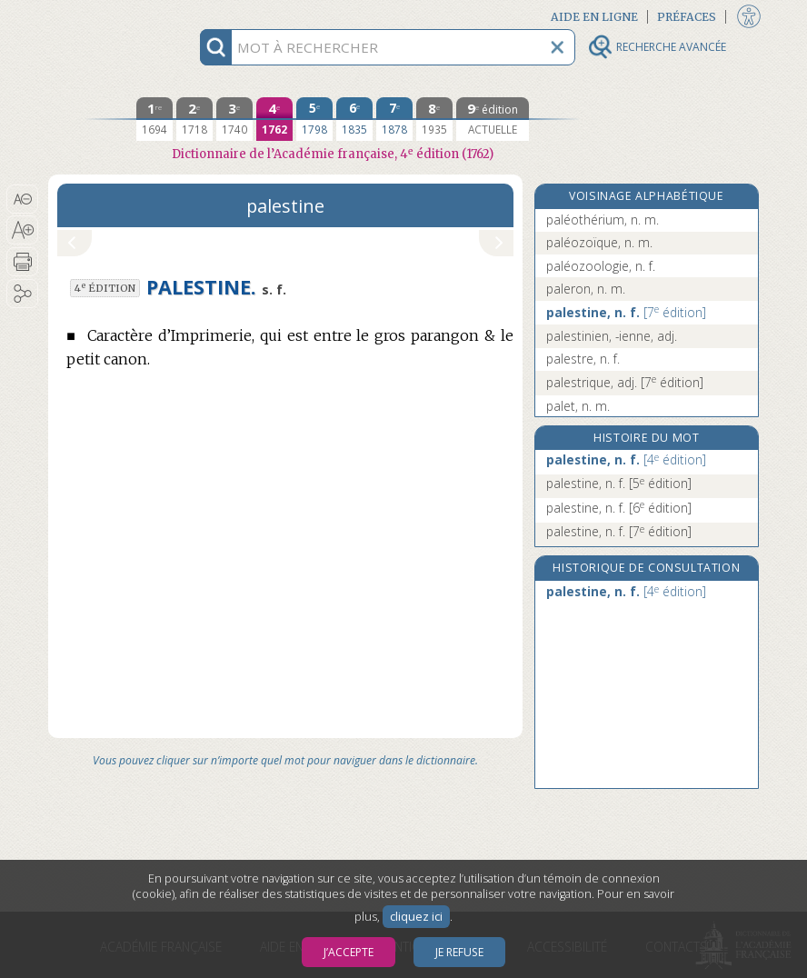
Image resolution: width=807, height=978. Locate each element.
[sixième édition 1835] (354, 119)
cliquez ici (416, 916)
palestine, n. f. (626, 312)
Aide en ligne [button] (594, 17)
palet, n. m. (578, 405)
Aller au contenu (119, 16)
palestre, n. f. (583, 358)
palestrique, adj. (624, 382)
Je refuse (459, 952)
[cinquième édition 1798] (314, 119)
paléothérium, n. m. (602, 219)
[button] (22, 199)
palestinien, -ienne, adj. (611, 335)
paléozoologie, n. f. (600, 265)
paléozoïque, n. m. (599, 242)
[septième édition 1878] (394, 119)
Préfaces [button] (686, 17)
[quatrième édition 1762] (274, 119)
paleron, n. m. (585, 288)
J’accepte (349, 952)
